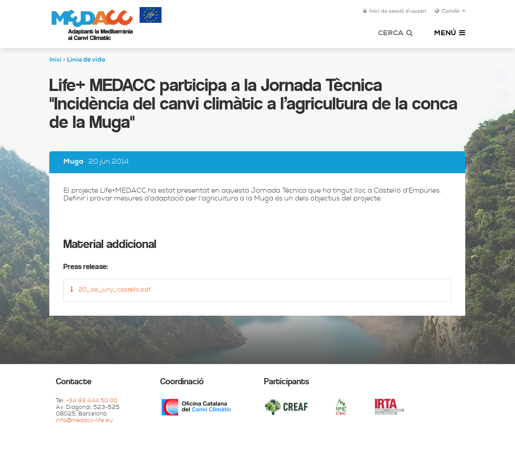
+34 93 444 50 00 (92, 401)
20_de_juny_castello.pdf (110, 289)
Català (450, 11)
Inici (55, 60)
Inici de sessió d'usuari (394, 11)
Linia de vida (86, 60)
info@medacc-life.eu (84, 421)
